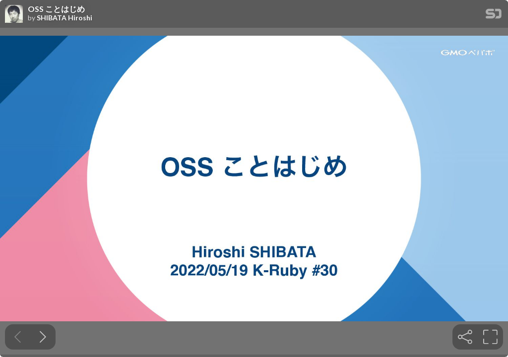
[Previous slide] (17, 337)
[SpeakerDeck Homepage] (494, 15)
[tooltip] (465, 337)
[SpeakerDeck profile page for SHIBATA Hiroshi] (14, 14)
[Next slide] (43, 337)
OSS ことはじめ (56, 9)
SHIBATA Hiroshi (64, 17)
